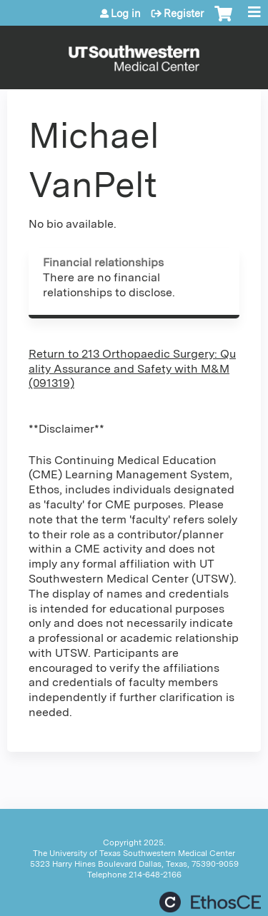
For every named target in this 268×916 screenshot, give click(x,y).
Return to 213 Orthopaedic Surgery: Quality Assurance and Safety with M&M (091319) (132, 369)
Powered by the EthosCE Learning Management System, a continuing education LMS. (210, 902)
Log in (126, 14)
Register (184, 14)
